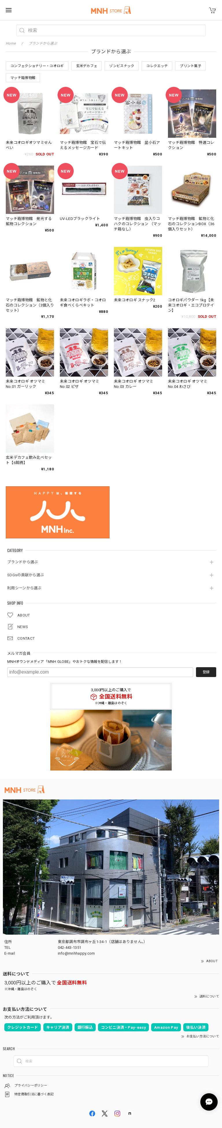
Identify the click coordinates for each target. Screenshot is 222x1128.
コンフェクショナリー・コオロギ (37, 66)
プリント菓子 (190, 66)
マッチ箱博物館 (22, 78)
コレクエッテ (157, 66)
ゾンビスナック (121, 66)
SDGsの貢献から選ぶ (25, 575)
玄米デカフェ (86, 66)
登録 (206, 672)
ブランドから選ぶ (22, 562)
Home (11, 43)
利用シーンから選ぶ (24, 588)
